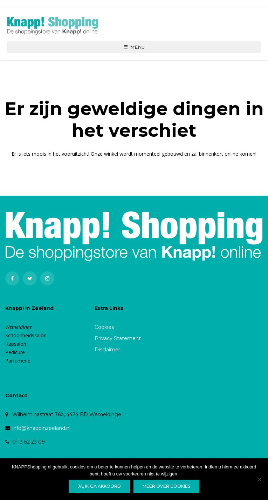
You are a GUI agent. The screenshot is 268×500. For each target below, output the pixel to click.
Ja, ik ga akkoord (99, 486)
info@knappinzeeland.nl (41, 431)
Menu (134, 50)
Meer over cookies (166, 486)
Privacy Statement (118, 342)
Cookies (104, 330)
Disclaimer (107, 353)
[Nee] (259, 479)
